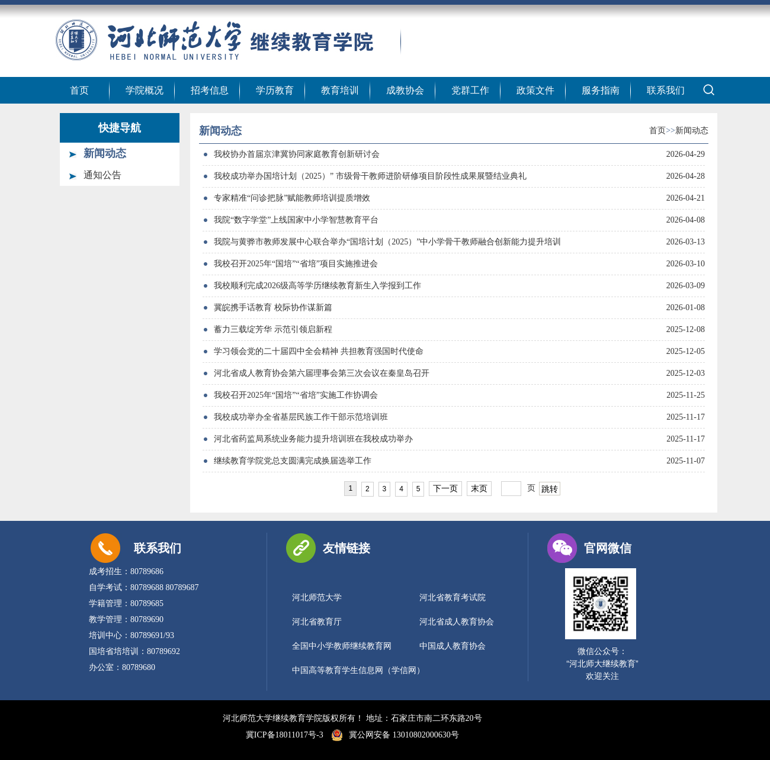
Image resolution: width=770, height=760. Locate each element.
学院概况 (144, 90)
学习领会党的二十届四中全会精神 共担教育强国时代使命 (319, 351)
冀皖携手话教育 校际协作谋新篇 (273, 307)
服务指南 (601, 90)
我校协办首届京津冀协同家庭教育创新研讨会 (297, 154)
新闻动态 (105, 153)
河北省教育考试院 (452, 597)
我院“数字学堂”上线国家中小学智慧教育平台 (296, 219)
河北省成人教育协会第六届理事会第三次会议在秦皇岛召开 (321, 373)
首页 (79, 90)
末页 (479, 488)
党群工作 (470, 90)
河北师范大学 (317, 597)
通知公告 (102, 175)
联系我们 (666, 90)
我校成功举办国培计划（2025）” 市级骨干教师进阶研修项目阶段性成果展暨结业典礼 (370, 176)
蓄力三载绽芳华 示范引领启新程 (273, 329)
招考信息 (210, 90)
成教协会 (405, 90)
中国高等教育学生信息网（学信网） (358, 670)
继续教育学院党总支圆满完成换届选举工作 (292, 460)
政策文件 (535, 90)
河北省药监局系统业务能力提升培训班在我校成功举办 (313, 438)
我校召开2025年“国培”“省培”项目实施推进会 (296, 263)
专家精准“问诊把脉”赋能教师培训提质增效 (292, 198)
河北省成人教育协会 (456, 621)
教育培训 (340, 90)
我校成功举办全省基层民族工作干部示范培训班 (301, 417)
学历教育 (275, 90)
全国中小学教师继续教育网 (342, 646)
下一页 (445, 488)
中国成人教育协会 (452, 646)
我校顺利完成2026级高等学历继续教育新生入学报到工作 (317, 285)
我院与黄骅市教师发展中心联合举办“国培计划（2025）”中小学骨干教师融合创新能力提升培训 (387, 241)
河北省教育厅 (317, 621)
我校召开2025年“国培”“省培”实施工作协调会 (296, 395)
